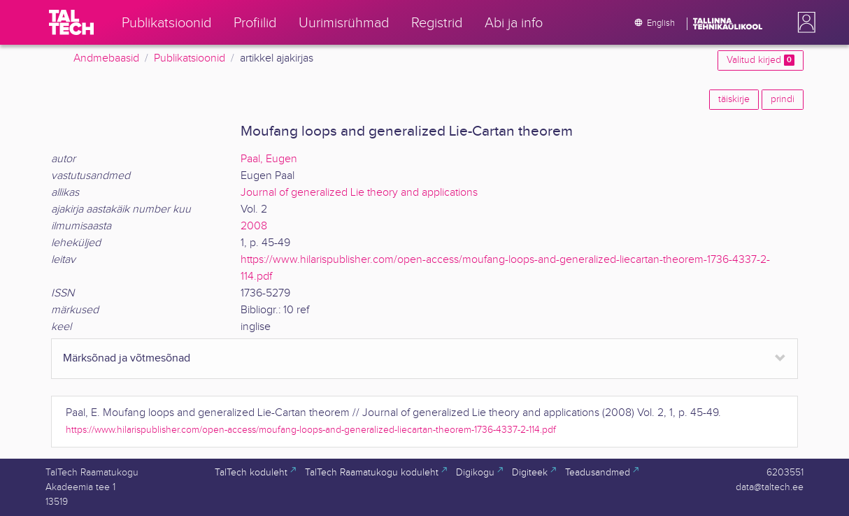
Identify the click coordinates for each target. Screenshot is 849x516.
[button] (803, 22)
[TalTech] (71, 22)
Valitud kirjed (760, 60)
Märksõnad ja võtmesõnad (126, 358)
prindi (782, 99)
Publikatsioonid (189, 58)
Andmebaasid (106, 58)
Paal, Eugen (269, 159)
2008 (254, 226)
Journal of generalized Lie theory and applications (359, 192)
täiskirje (734, 99)
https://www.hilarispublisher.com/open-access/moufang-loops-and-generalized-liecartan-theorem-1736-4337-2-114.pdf (311, 430)
